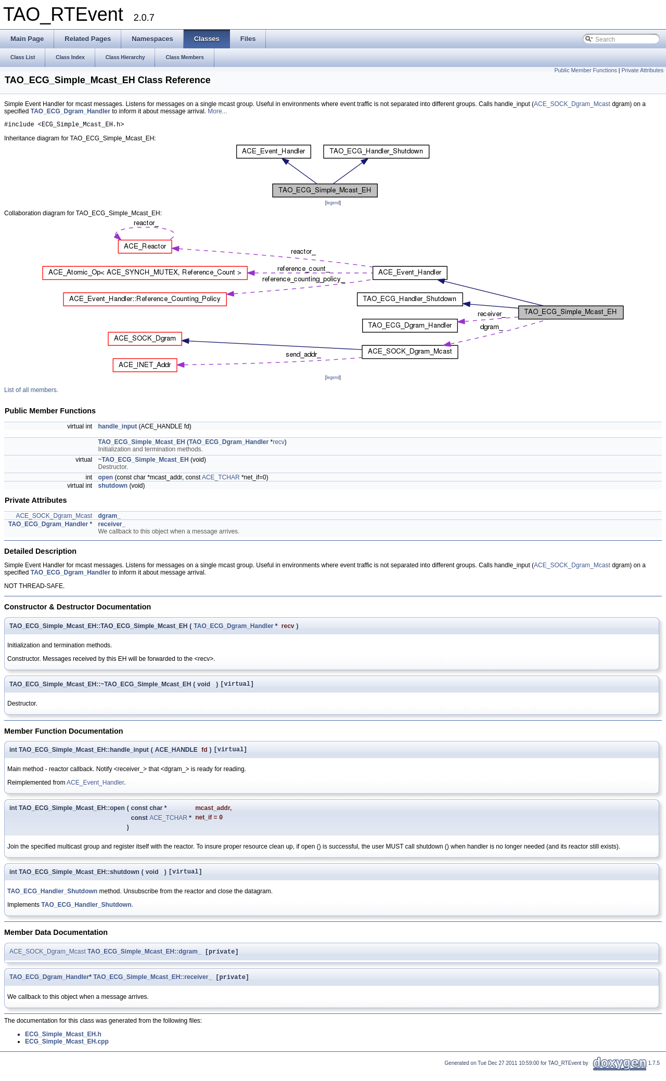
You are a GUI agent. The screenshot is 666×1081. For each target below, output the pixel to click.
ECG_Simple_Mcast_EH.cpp (67, 1050)
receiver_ (112, 525)
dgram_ (109, 517)
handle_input (117, 428)
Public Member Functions (586, 70)
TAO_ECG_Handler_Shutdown (52, 898)
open (105, 479)
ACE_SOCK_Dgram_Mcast (572, 104)
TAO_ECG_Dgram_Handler (70, 111)
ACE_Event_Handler (95, 787)
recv (279, 443)
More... (217, 111)
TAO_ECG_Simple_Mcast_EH (141, 443)
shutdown (113, 487)
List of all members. (31, 391)
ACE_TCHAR (221, 479)
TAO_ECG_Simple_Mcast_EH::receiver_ (152, 986)
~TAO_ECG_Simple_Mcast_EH (143, 461)
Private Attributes (642, 70)
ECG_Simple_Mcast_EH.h (63, 1043)
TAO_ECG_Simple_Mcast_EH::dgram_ (144, 959)
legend (332, 204)
